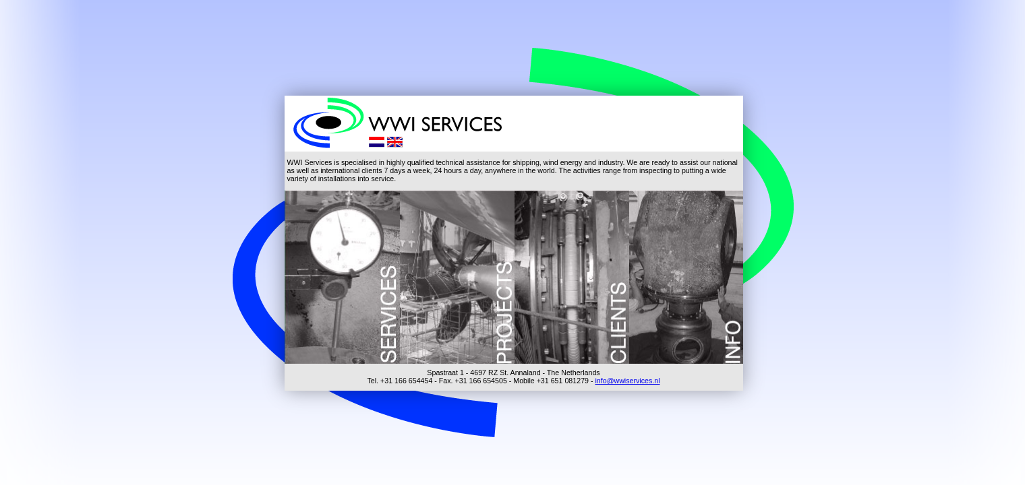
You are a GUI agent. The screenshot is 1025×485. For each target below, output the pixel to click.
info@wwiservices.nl (627, 381)
